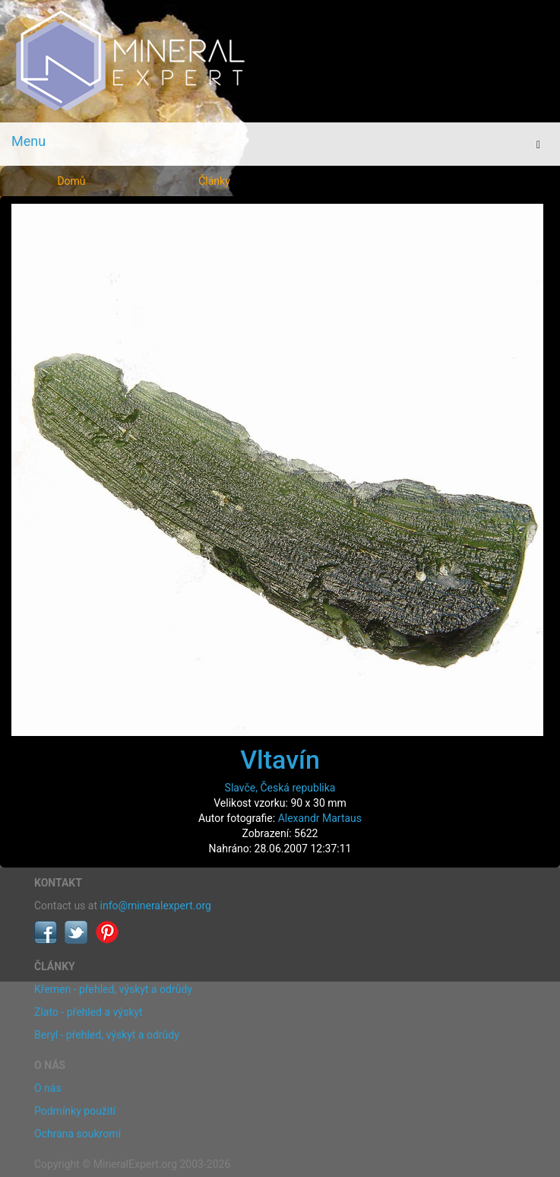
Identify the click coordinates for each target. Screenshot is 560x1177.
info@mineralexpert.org (155, 905)
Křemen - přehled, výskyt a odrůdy (113, 989)
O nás (48, 1088)
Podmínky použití (74, 1111)
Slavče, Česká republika (280, 788)
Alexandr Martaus (320, 818)
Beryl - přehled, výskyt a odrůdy (106, 1035)
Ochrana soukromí (77, 1134)
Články (214, 181)
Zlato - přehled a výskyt (88, 1012)
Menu (28, 141)
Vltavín (280, 759)
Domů (71, 181)
